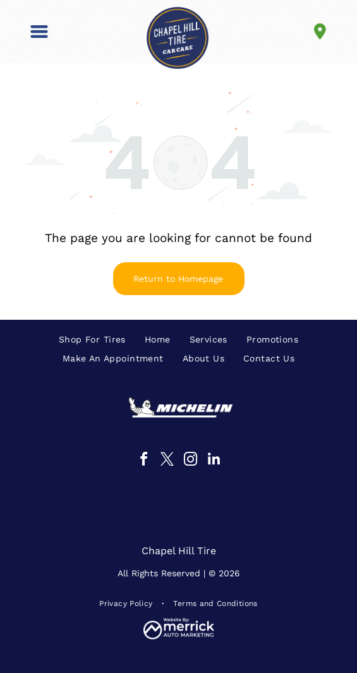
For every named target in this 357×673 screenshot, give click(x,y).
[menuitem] (92, 339)
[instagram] (190, 461)
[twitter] (167, 461)
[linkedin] (213, 461)
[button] (39, 31)
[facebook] (143, 461)
